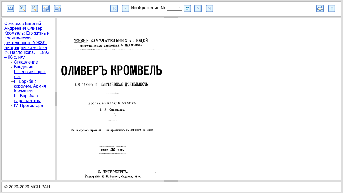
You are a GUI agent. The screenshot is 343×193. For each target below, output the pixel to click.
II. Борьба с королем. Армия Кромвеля (30, 86)
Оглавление (26, 62)
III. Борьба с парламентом (27, 98)
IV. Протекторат (29, 105)
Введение (23, 67)
